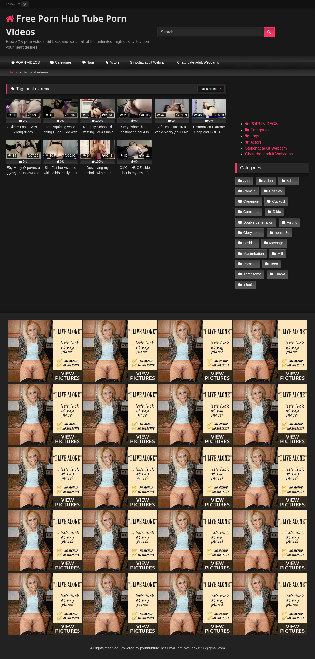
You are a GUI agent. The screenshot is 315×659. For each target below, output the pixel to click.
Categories (63, 62)
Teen (274, 264)
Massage (276, 243)
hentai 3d (282, 233)
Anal (247, 181)
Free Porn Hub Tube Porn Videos (66, 25)
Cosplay (275, 191)
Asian (268, 181)
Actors (115, 62)
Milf (280, 253)
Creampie (251, 201)
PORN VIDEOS (28, 62)
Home (13, 72)
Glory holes (252, 233)
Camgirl (249, 191)
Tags (91, 62)
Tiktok (248, 285)
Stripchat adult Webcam (148, 62)
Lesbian (249, 243)
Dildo (277, 212)
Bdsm (291, 181)
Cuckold (278, 201)
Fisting (292, 222)
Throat (280, 274)
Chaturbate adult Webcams (198, 62)
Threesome (252, 274)
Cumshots (251, 212)
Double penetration (258, 222)
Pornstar (250, 264)
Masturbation (253, 253)
